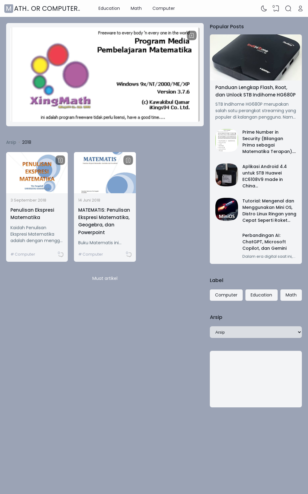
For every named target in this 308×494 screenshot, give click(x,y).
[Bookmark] (192, 36)
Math (136, 8)
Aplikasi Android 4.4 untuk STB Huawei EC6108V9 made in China (264, 176)
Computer (163, 8)
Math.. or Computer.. (43, 8)
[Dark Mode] (264, 8)
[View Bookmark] (276, 8)
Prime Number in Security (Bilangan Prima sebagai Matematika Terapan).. (268, 142)
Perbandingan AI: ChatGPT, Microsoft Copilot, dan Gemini (264, 241)
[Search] (288, 8)
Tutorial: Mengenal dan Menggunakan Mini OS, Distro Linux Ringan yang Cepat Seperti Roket (269, 210)
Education (109, 8)
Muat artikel (104, 278)
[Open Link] (300, 8)
